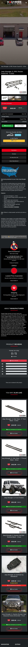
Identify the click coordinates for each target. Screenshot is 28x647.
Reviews (14, 154)
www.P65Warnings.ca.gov (11, 237)
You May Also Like (14, 157)
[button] (25, 84)
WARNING (16, 207)
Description (14, 150)
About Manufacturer (13, 161)
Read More (14, 280)
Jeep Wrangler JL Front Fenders (14, 497)
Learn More (18, 135)
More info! (24, 114)
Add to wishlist (20, 125)
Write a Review (14, 360)
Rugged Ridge (23, 119)
